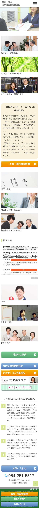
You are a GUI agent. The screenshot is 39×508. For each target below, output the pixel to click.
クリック (34, 489)
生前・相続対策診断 (19, 494)
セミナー (24, 259)
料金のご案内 (19, 499)
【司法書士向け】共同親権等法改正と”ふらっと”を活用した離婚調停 (20, 263)
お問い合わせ (19, 504)
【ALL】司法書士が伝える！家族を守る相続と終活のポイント (20, 274)
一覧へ (34, 278)
